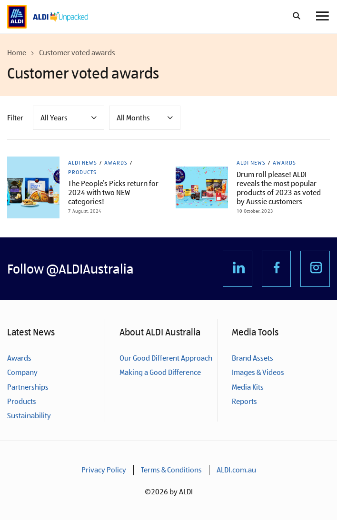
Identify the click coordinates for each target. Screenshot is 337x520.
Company (22, 372)
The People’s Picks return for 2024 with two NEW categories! (113, 192)
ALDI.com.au (236, 469)
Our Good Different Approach (165, 358)
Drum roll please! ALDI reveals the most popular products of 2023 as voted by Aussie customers (279, 188)
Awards (116, 162)
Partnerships (28, 387)
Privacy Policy (103, 469)
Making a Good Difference (160, 372)
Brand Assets (252, 358)
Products (82, 172)
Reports (244, 401)
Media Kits (248, 387)
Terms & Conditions (171, 469)
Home (16, 52)
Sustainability (29, 415)
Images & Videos (258, 372)
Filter (15, 117)
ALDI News (82, 162)
